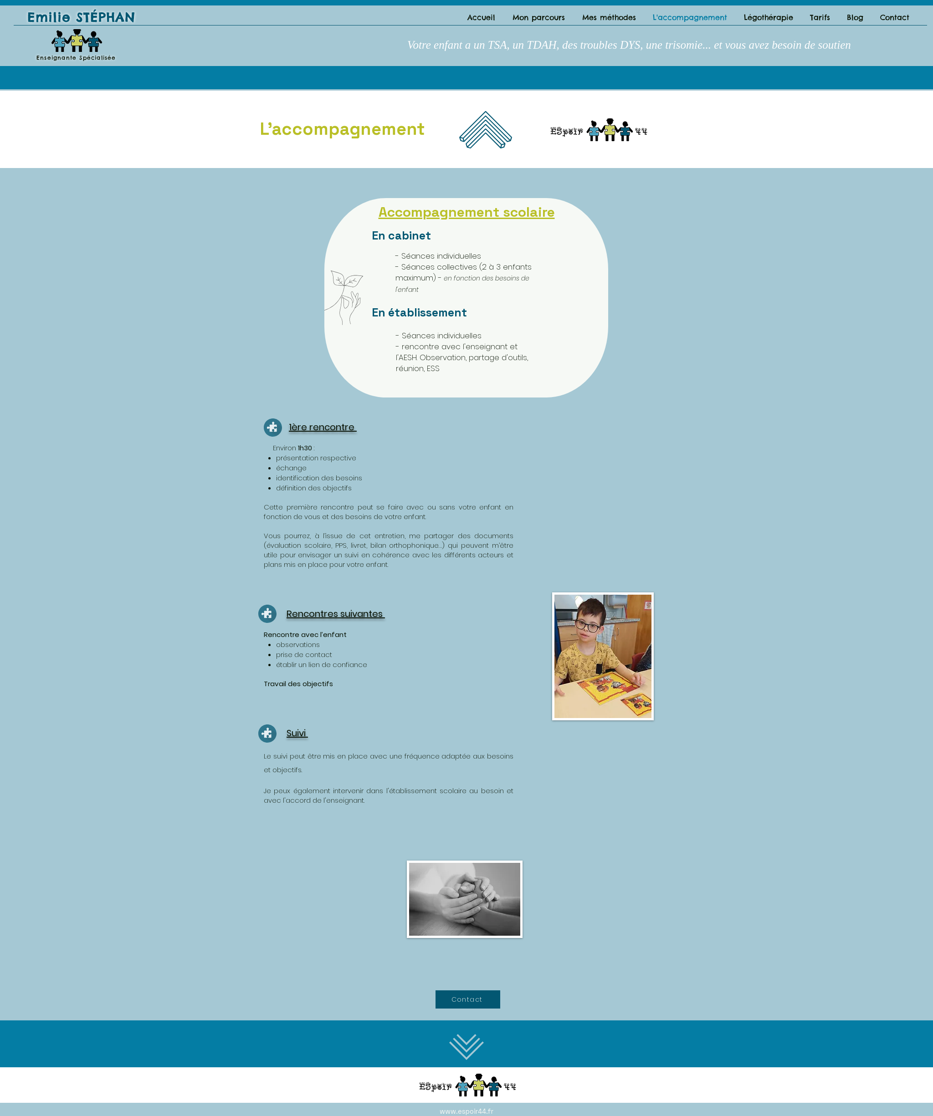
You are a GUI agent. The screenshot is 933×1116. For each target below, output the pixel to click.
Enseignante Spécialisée (76, 57)
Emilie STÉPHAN (81, 17)
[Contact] (468, 999)
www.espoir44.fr (466, 1111)
